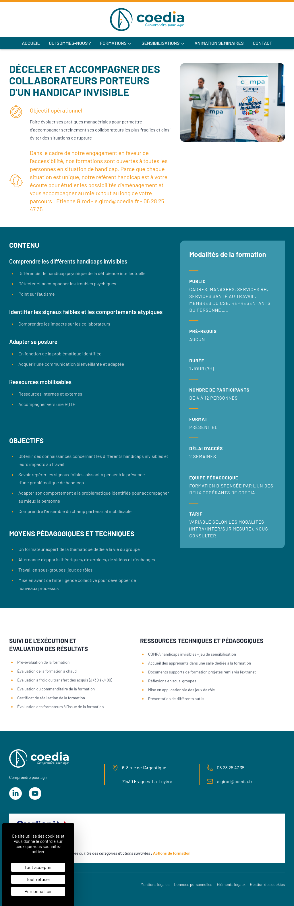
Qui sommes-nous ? (70, 43)
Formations (116, 43)
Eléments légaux (231, 884)
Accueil (31, 43)
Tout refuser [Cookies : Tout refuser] (38, 879)
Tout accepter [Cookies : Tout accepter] (38, 867)
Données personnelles (193, 884)
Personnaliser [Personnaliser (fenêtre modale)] (38, 891)
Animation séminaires (219, 43)
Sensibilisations (163, 43)
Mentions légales (154, 884)
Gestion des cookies (267, 884)
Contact (262, 43)
